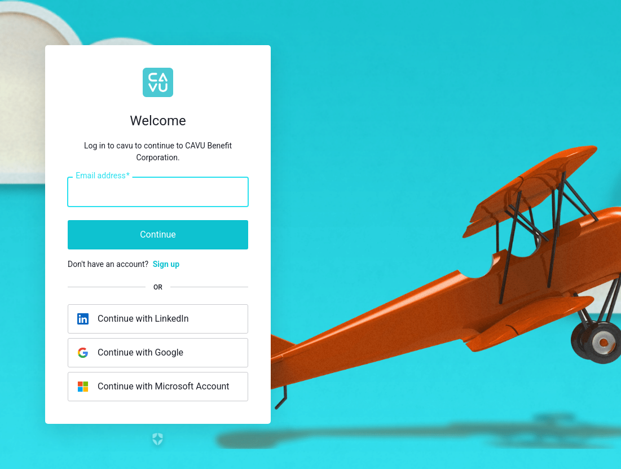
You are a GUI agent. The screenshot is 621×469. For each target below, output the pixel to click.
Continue (158, 234)
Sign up (166, 264)
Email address (102, 176)
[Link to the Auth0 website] (158, 439)
